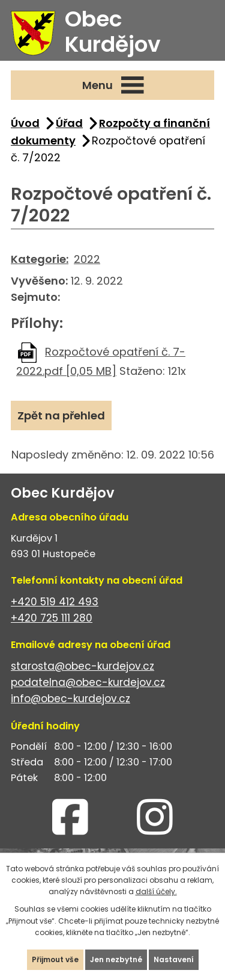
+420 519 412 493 (54, 602)
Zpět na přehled (61, 415)
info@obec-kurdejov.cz (70, 698)
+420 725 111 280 (51, 618)
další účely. (156, 891)
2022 (87, 259)
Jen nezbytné (116, 959)
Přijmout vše (55, 959)
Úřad (69, 123)
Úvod (25, 123)
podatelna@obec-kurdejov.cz (88, 682)
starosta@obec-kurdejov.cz (82, 666)
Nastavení (174, 959)
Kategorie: (39, 259)
